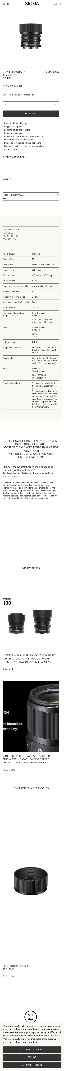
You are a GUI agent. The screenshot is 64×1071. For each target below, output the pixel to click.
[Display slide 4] (33, 981)
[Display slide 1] (27, 981)
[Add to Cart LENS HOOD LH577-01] (10, 976)
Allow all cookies (32, 1049)
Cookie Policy (49, 1035)
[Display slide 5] (35, 981)
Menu (6, 4)
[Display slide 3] (31, 981)
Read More (9, 669)
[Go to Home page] (32, 3)
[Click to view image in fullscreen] (31, 36)
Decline (32, 1057)
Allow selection (32, 1065)
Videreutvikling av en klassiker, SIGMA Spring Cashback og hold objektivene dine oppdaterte (27, 759)
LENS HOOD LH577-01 (16, 966)
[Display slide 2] (29, 981)
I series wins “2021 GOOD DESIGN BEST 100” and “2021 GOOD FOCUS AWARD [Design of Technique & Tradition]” (29, 658)
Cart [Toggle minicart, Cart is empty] (57, 4)
